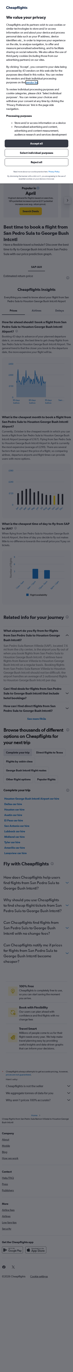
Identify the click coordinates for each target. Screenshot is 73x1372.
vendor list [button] (32, 82)
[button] (36, 143)
